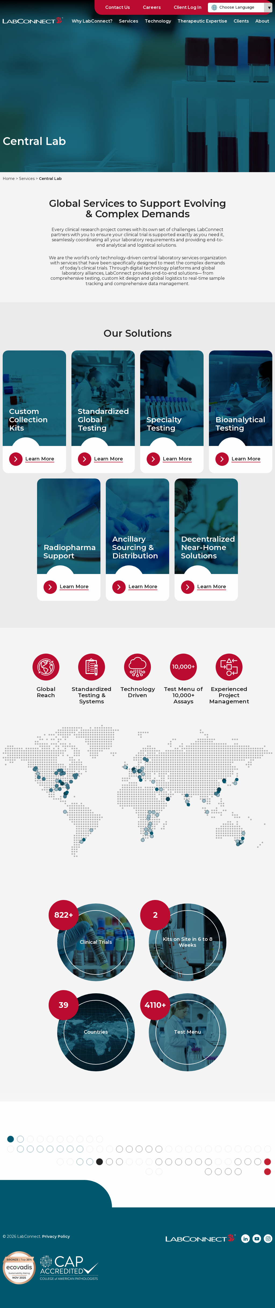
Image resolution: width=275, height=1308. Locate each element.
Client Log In (187, 7)
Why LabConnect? (92, 21)
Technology (158, 21)
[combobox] (240, 7)
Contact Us (117, 7)
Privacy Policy (56, 1236)
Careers (152, 7)
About (262, 21)
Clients (241, 21)
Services (128, 21)
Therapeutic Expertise (202, 21)
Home (9, 178)
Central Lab (50, 178)
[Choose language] (240, 7)
